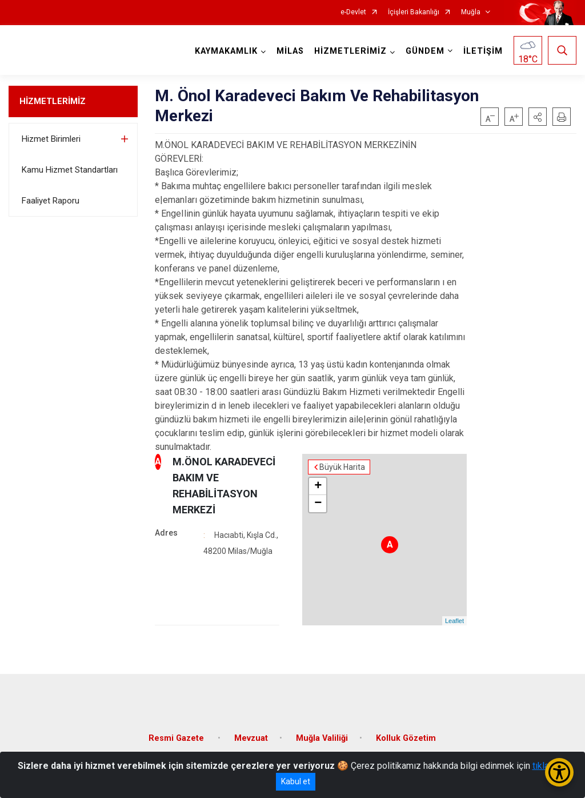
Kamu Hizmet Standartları (70, 170)
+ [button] (318, 486)
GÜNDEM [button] (425, 51)
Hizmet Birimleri (51, 139)
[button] (537, 116)
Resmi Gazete (177, 738)
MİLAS (290, 51)
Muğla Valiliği (322, 738)
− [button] (318, 503)
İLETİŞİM (483, 51)
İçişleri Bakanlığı (413, 12)
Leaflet (454, 620)
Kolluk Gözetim (406, 738)
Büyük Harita (342, 467)
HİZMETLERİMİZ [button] (350, 51)
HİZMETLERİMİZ (52, 101)
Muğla (470, 12)
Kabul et (295, 781)
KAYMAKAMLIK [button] (226, 51)
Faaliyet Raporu (50, 200)
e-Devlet (353, 12)
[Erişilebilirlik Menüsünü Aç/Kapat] (559, 772)
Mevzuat (251, 738)
